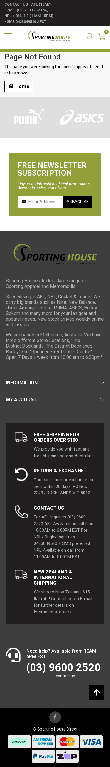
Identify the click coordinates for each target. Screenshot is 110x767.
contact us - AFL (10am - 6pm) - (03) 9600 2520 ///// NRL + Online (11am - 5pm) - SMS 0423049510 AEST (28, 13)
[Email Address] (43, 202)
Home (19, 86)
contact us (65, 675)
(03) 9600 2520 (63, 667)
